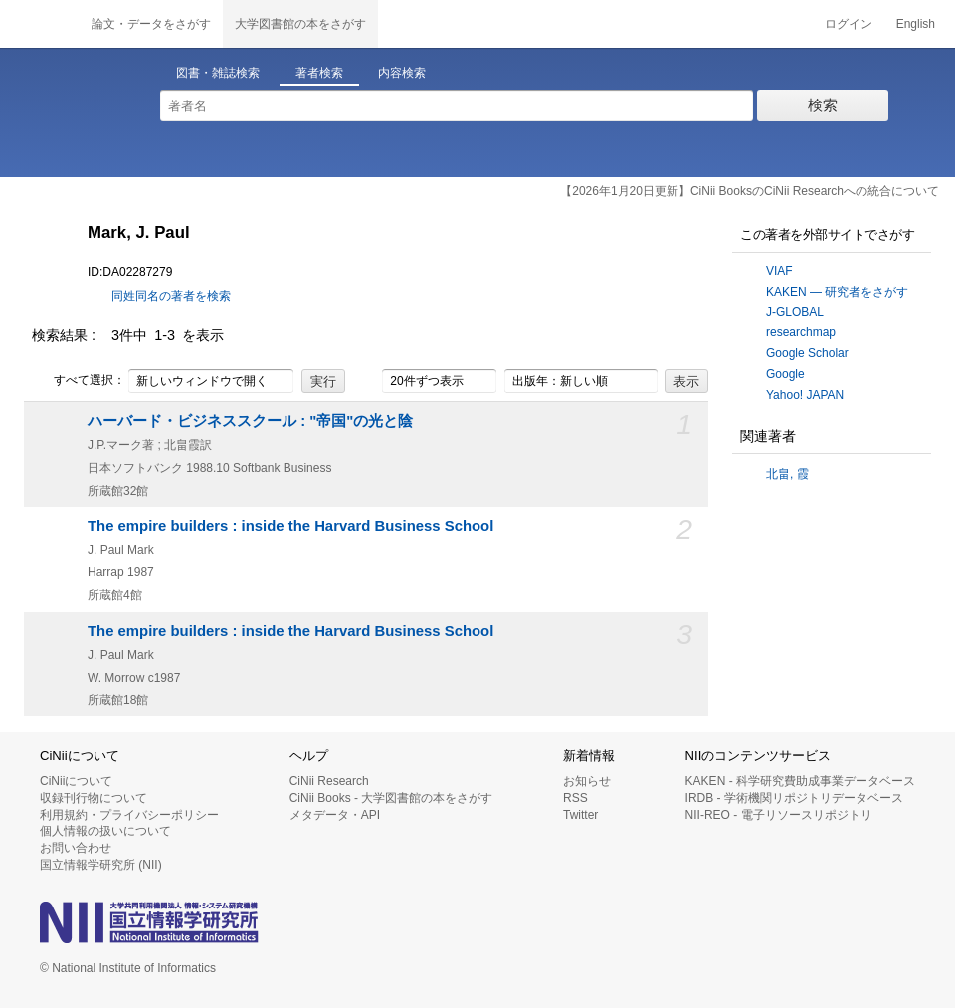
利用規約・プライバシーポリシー (129, 815)
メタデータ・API (334, 815)
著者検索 (319, 73)
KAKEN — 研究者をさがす (837, 292)
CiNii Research (329, 781)
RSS (575, 798)
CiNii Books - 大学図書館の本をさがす (391, 798)
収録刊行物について (93, 798)
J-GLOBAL (795, 312)
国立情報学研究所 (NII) (101, 865)
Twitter (580, 815)
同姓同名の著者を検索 (171, 295)
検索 (823, 105)
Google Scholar (807, 353)
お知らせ (587, 781)
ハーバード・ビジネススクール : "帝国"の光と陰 (250, 421)
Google (785, 374)
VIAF (779, 271)
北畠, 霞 (787, 474)
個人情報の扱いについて (105, 831)
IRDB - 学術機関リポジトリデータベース (794, 798)
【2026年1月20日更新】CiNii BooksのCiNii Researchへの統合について (749, 191)
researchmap (801, 332)
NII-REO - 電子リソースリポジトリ (778, 815)
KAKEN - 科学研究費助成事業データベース (800, 781)
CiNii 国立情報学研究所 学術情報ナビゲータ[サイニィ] (40, 24)
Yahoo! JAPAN (805, 395)
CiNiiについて (76, 781)
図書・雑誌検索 (218, 73)
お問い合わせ (75, 848)
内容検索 (402, 73)
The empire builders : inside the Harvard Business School (290, 526)
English (915, 24)
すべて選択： (78, 381)
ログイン (848, 24)
